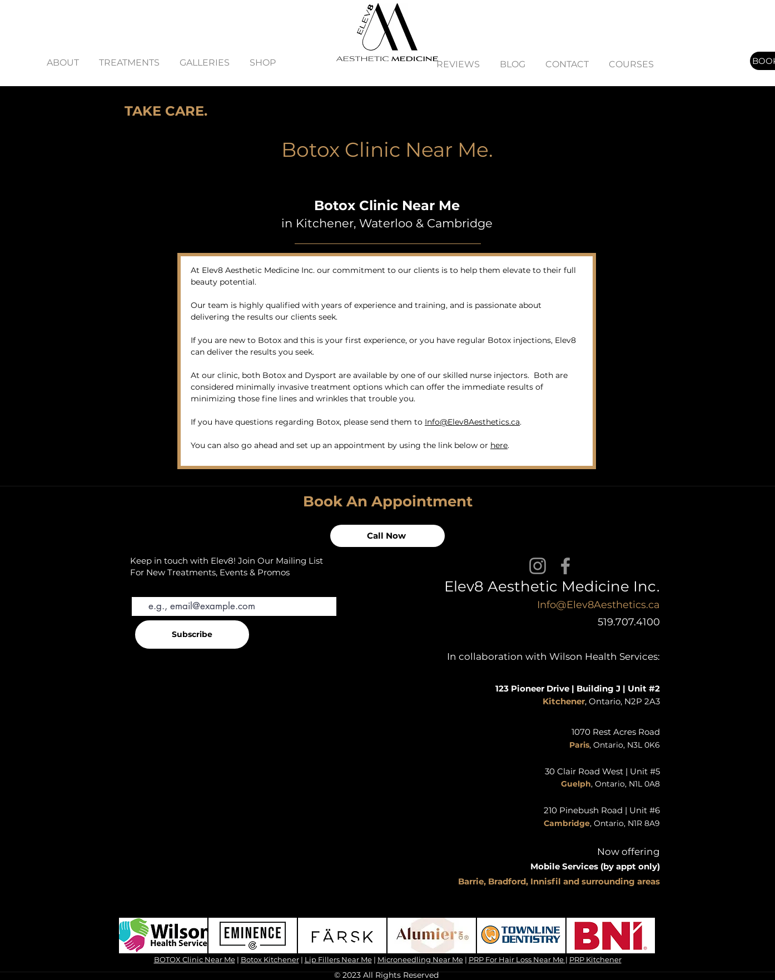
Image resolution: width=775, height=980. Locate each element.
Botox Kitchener (270, 959)
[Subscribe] (192, 634)
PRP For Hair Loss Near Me (517, 959)
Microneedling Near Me (420, 959)
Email (139, 587)
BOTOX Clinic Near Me (194, 959)
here (499, 445)
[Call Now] (387, 536)
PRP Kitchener (595, 959)
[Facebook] (565, 566)
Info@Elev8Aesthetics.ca (472, 422)
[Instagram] (537, 566)
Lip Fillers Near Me (338, 959)
